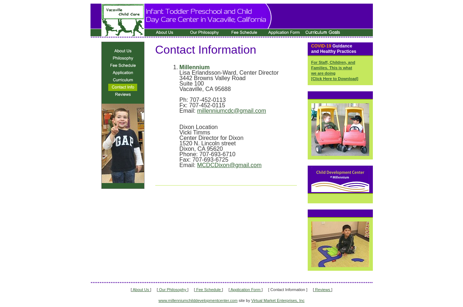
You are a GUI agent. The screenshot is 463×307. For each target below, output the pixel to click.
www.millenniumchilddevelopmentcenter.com (198, 300)
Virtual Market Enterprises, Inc (277, 300)
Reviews (322, 289)
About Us (141, 289)
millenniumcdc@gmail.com (231, 111)
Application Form (245, 289)
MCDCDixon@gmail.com (229, 165)
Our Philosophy (172, 289)
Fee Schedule (208, 289)
